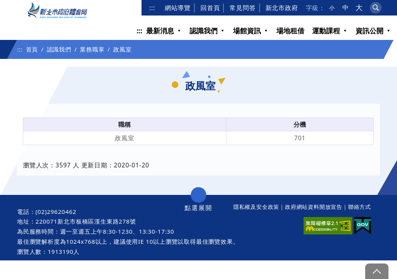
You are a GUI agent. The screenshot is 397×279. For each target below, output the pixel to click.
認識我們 (203, 30)
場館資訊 (247, 30)
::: (152, 7)
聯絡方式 (359, 206)
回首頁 (210, 7)
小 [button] (332, 8)
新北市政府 (282, 7)
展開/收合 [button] (198, 195)
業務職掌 (92, 49)
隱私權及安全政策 (256, 206)
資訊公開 (369, 30)
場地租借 (290, 30)
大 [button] (359, 7)
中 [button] (345, 7)
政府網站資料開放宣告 (313, 206)
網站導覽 (178, 7)
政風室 (122, 49)
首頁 (32, 49)
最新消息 (160, 30)
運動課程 (326, 30)
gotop (376, 271)
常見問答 (242, 7)
